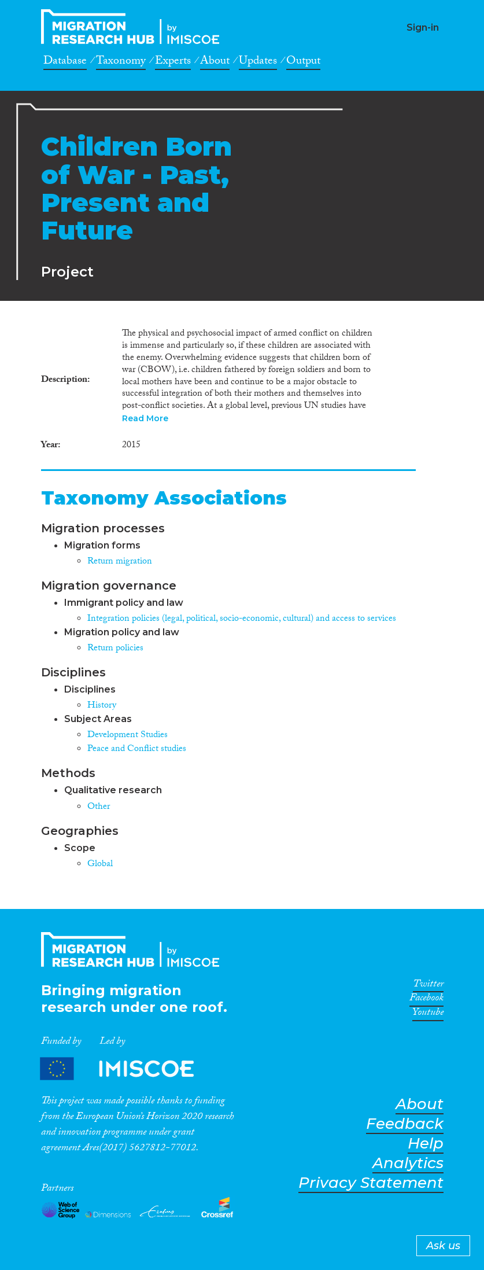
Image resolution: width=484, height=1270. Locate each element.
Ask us (443, 1245)
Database (65, 62)
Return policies (115, 649)
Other (98, 807)
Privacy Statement (371, 1183)
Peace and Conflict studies (136, 749)
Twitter (428, 986)
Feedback (405, 1124)
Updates (258, 62)
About (215, 62)
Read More (145, 418)
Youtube (428, 1014)
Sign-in (423, 27)
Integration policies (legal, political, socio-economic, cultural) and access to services (241, 619)
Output (303, 62)
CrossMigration (133, 26)
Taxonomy (121, 62)
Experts (173, 62)
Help (426, 1144)
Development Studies (127, 735)
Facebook (426, 1000)
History (101, 706)
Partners (126, 1069)
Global (100, 865)
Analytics (408, 1163)
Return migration (119, 562)
